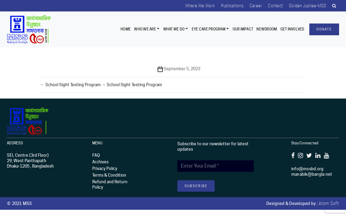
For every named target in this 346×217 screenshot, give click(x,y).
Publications (232, 5)
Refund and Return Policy (109, 184)
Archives (100, 161)
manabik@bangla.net (311, 174)
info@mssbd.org (307, 168)
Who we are (145, 29)
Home (126, 29)
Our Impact (243, 29)
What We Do (174, 29)
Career (256, 5)
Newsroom (266, 29)
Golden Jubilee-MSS (307, 5)
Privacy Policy (104, 168)
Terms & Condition (109, 175)
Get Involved (292, 29)
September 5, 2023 (182, 68)
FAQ (96, 155)
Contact (275, 5)
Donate (324, 29)
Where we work (200, 5)
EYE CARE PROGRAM (208, 29)
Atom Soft (329, 203)
